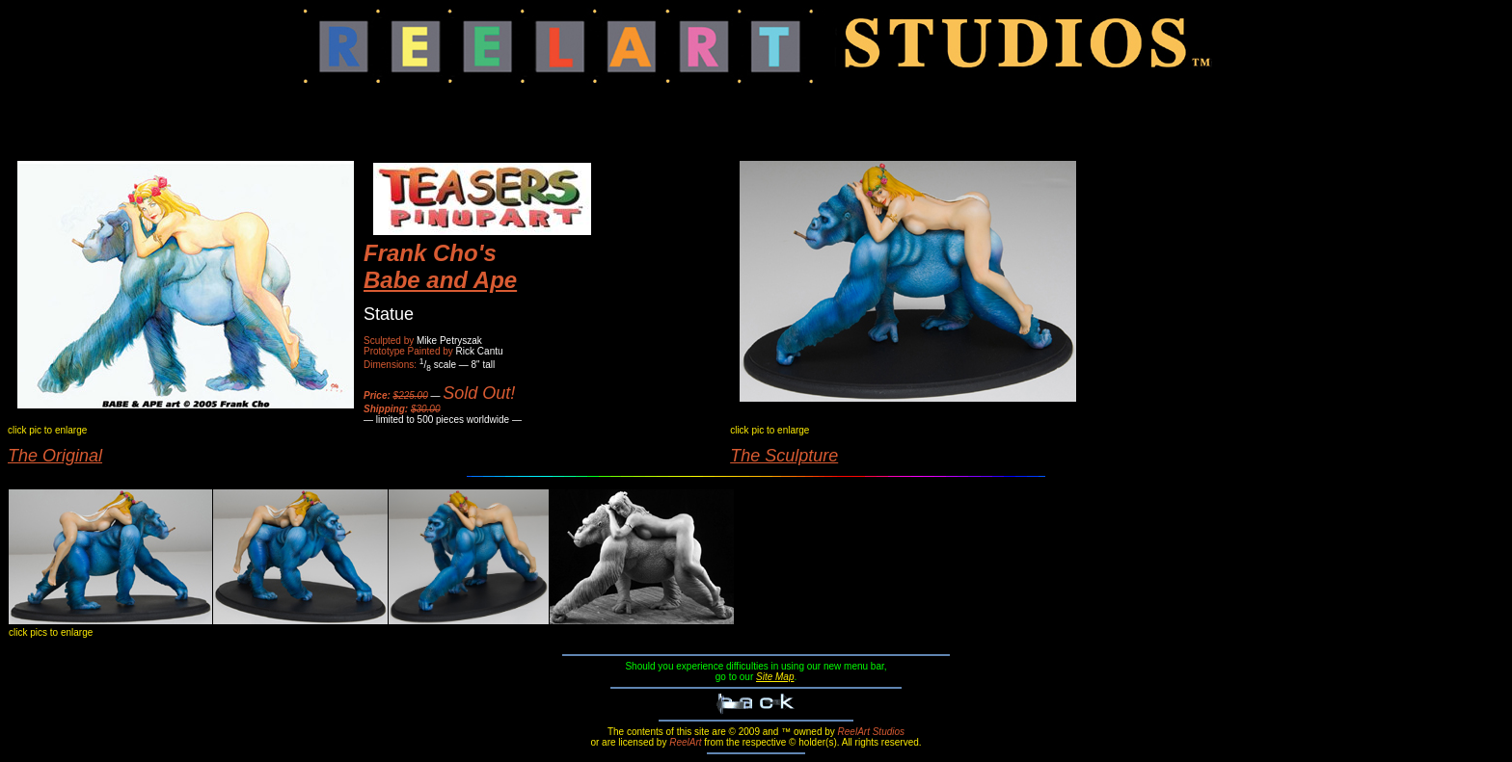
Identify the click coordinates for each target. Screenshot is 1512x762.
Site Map (775, 676)
